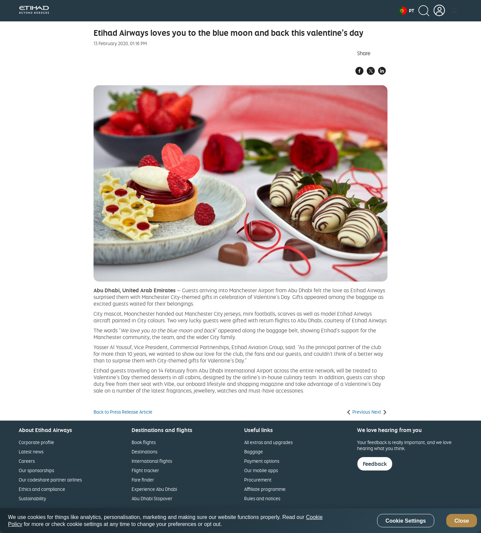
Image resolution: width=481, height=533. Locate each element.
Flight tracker (145, 470)
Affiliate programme (265, 489)
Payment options (261, 461)
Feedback (375, 463)
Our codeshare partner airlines (50, 479)
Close (461, 521)
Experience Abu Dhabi (154, 489)
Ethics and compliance (42, 489)
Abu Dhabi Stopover (152, 498)
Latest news (31, 451)
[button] (406, 11)
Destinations (144, 451)
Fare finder (143, 479)
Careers (27, 461)
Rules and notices (262, 498)
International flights (152, 461)
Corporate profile (36, 442)
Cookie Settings (405, 521)
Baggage (253, 451)
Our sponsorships (36, 470)
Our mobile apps (261, 470)
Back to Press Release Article (123, 412)
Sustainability (32, 498)
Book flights (144, 442)
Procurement (258, 479)
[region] (240, 520)
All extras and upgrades (268, 442)
